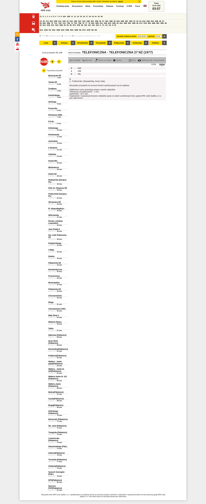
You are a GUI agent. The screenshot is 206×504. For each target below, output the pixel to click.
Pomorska (52, 108)
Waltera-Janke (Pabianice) (54, 385)
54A (84, 21)
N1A (41, 30)
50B (55, 21)
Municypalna (54, 283)
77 (86, 23)
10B (68, 16)
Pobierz (155, 43)
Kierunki (87, 60)
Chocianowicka (55, 296)
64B (148, 21)
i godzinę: (151, 36)
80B (97, 23)
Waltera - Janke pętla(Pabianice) (55, 362)
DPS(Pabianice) (55, 480)
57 (103, 21)
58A (106, 21)
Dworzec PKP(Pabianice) (55, 487)
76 (83, 23)
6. (100, 25)
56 (100, 21)
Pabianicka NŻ (54, 263)
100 (85, 25)
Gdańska (52, 154)
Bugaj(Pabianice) (55, 405)
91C (52, 25)
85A (129, 23)
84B (125, 23)
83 (118, 23)
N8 (92, 30)
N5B (76, 30)
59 (115, 21)
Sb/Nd (162, 64)
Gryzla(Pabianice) (56, 399)
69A (44, 23)
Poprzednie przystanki (55, 70)
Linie (46, 43)
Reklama (109, 6)
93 (65, 25)
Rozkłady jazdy (54, 36)
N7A (84, 30)
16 (84, 16)
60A (118, 21)
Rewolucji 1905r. (55, 115)
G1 (106, 25)
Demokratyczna (55, 269)
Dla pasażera (77, 6)
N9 (96, 30)
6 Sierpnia (52, 148)
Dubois (51, 256)
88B (153, 23)
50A (51, 21)
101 (89, 25)
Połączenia (119, 43)
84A (121, 23)
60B (122, 21)
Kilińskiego (53, 128)
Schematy (137, 43)
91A (44, 25)
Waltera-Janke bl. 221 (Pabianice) (57, 377)
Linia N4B (67, 36)
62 (137, 21)
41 (96, 16)
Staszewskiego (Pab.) (57, 446)
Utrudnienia (82, 43)
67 (163, 21)
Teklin (50, 328)
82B (113, 23)
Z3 (41, 21)
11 (72, 16)
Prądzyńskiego (54, 243)
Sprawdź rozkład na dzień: (127, 36)
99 (82, 25)
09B (79, 68)
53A (71, 21)
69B (48, 23)
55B (96, 21)
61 (134, 21)
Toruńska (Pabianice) (57, 459)
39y (79, 74)
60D (130, 21)
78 (89, 23)
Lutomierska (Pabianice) (53, 439)
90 (41, 25)
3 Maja (51, 250)
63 (140, 21)
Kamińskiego (54, 95)
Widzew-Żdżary (55, 322)
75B (79, 23)
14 (78, 16)
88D (162, 23)
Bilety (88, 6)
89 (166, 23)
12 (75, 16)
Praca (137, 6)
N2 (50, 30)
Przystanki (100, 43)
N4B (67, 30)
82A (109, 23)
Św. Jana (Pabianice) (57, 426)
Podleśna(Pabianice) (57, 356)
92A (56, 25)
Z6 (44, 21)
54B (88, 21)
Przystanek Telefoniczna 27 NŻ (87, 36)
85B (133, 23)
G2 (110, 25)
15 (81, 16)
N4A (63, 30)
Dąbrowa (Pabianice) (57, 335)
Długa (50, 302)
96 (71, 25)
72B (68, 23)
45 (102, 16)
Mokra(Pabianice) (56, 392)
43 (99, 16)
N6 (80, 30)
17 (87, 16)
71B (59, 23)
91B (48, 25)
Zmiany (64, 43)
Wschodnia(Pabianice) (58, 349)
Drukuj (117, 60)
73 (72, 23)
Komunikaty (98, 6)
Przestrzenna (54, 276)
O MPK (129, 6)
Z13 (47, 21)
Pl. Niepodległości (56, 209)
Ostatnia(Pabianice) (57, 466)
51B (64, 21)
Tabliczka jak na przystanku (151, 60)
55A (92, 21)
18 (90, 16)
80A (92, 23)
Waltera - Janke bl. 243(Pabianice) (56, 370)
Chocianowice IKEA (57, 309)
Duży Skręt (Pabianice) (53, 342)
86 (137, 23)
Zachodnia (53, 141)
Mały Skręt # (53, 315)
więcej (120, 1)
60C (126, 21)
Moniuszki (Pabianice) (58, 419)
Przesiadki (74, 60)
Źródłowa (52, 89)
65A (152, 21)
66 (160, 21)
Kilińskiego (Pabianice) (53, 412)
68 (41, 23)
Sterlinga (52, 102)
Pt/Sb (153, 64)
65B (156, 21)
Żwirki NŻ (52, 174)
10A (64, 16)
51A (59, 21)
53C (79, 21)
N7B (88, 30)
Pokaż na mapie (103, 60)
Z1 (41, 16)
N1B (46, 30)
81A (101, 23)
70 (52, 23)
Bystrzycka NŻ (54, 76)
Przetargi (120, 6)
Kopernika (52, 161)
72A (64, 23)
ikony (132, 60)
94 (68, 25)
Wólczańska (53, 215)
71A (55, 23)
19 (93, 16)
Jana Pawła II (54, 229)
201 (93, 25)
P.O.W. (51, 121)
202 (97, 25)
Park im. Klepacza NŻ (57, 188)
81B (105, 23)
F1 (103, 25)
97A (74, 25)
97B (78, 25)
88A (149, 23)
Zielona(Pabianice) (56, 453)
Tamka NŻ (52, 82)
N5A (72, 30)
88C (157, 23)
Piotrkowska (53, 135)
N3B (58, 30)
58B (111, 21)
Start (42, 36)
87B (145, 23)
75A (75, 23)
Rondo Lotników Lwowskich (55, 222)
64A (144, 21)
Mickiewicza (53, 167)
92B (61, 25)
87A (141, 23)
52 (68, 21)
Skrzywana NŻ (54, 202)
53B (75, 21)
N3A (54, 30)
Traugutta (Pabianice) (57, 432)
